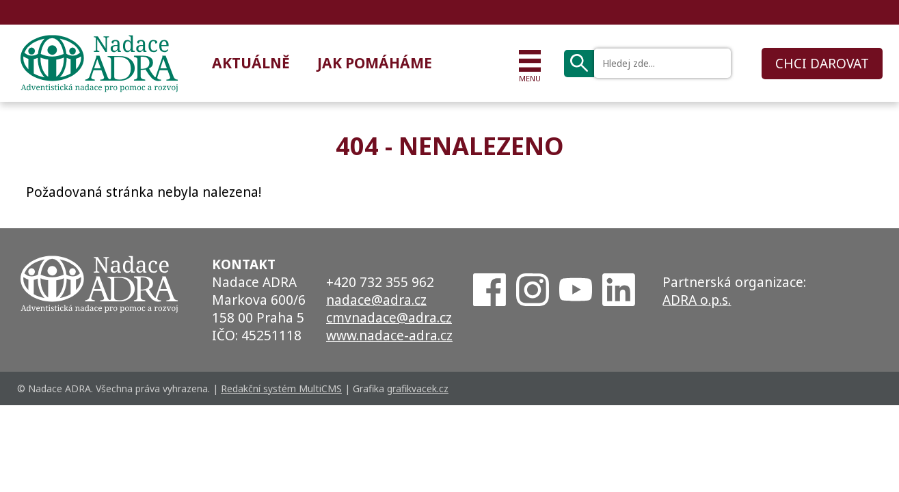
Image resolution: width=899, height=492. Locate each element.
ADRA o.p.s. (696, 300)
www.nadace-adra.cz (389, 335)
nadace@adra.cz (376, 300)
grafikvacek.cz (417, 388)
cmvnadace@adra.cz (389, 318)
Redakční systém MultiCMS (281, 388)
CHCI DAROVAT (822, 63)
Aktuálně (251, 62)
